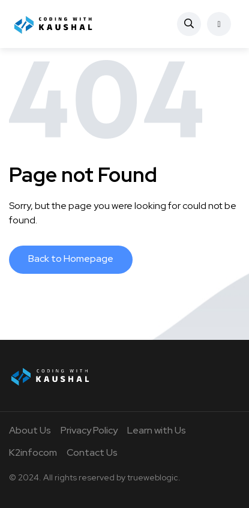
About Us (30, 430)
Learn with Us (156, 430)
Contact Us (92, 452)
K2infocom (33, 452)
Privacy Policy (89, 430)
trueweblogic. (154, 477)
